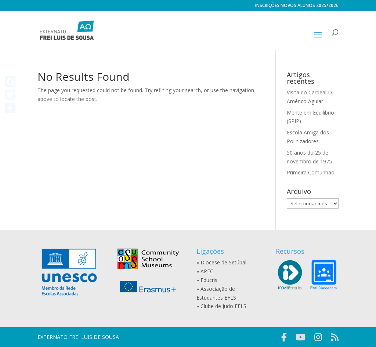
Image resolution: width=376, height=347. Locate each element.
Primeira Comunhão (311, 172)
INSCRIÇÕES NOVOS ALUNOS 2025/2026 (297, 5)
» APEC (204, 271)
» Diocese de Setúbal (221, 262)
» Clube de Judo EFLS (221, 306)
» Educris (206, 279)
